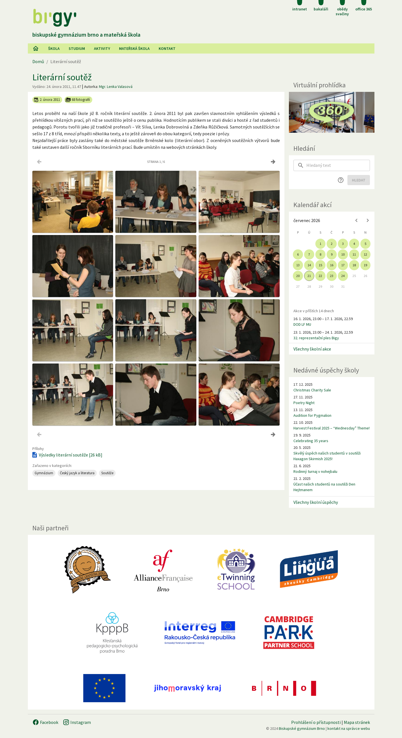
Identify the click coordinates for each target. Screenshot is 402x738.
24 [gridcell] (343, 276)
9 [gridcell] (332, 254)
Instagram (77, 722)
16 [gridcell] (331, 265)
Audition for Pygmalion (312, 415)
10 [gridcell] (343, 254)
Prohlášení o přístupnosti (316, 722)
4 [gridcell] (354, 243)
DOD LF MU (302, 324)
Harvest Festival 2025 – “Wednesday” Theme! (331, 428)
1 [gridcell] (320, 243)
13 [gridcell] (298, 265)
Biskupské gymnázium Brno (302, 728)
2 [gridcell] (332, 243)
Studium (77, 48)
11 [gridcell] (354, 254)
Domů (38, 61)
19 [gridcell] (365, 265)
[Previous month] (356, 220)
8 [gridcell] (320, 254)
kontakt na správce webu (348, 728)
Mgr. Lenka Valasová (115, 86)
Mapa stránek (357, 722)
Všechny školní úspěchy (315, 502)
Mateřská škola (134, 48)
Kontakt (167, 48)
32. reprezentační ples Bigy (316, 337)
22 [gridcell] (320, 276)
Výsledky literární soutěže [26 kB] (66, 454)
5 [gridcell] (365, 243)
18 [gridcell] (354, 265)
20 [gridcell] (298, 276)
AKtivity (102, 48)
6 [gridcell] (298, 254)
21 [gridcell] (309, 276)
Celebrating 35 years (310, 440)
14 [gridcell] (309, 265)
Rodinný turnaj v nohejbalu (315, 471)
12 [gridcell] (365, 254)
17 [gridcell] (343, 265)
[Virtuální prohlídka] (331, 112)
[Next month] (367, 220)
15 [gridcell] (320, 265)
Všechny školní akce (312, 349)
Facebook (45, 722)
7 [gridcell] (309, 254)
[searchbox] (338, 165)
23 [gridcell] (331, 276)
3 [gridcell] (343, 243)
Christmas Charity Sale (312, 390)
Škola (54, 48)
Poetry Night (304, 402)
